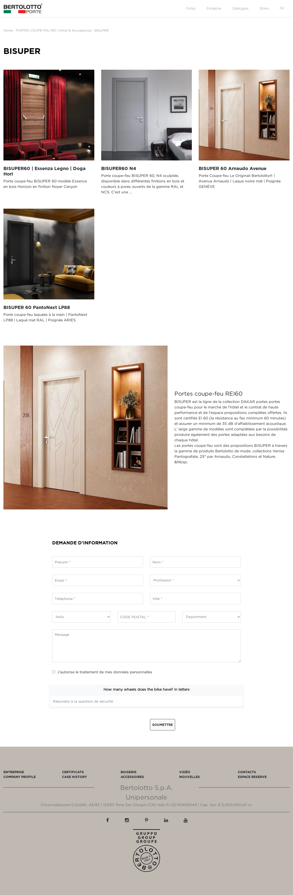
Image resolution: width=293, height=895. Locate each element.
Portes (190, 8)
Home (8, 30)
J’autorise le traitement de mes (102, 672)
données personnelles (132, 672)
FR (282, 8)
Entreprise (213, 8)
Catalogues (240, 8)
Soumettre (162, 724)
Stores (264, 8)
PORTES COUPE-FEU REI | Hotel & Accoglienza (53, 30)
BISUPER (102, 30)
